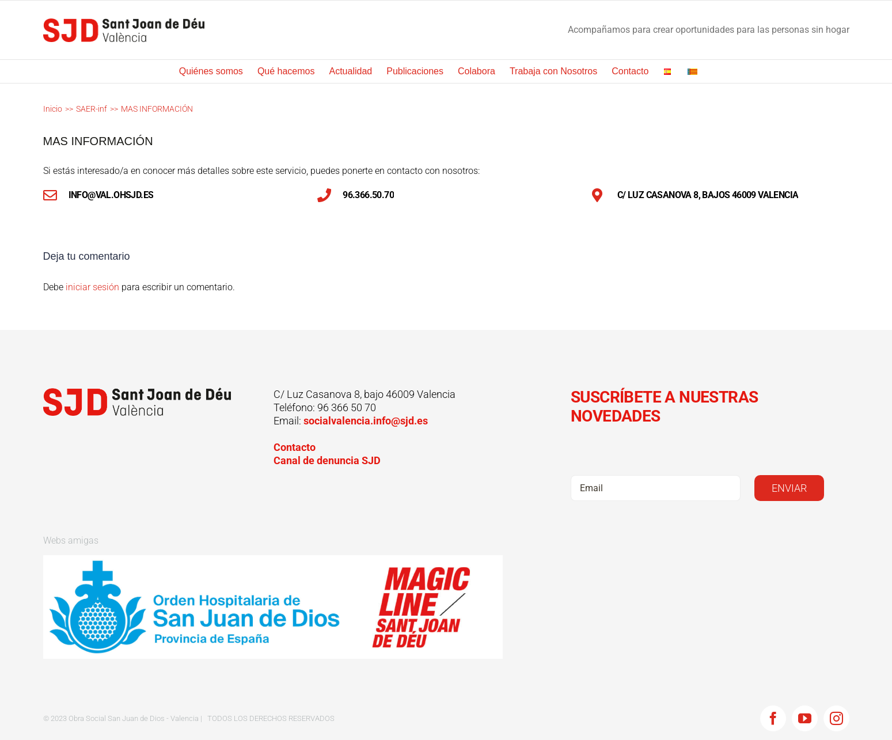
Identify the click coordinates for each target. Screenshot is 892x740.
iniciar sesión (94, 287)
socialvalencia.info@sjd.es (365, 421)
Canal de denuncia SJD (327, 460)
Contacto (295, 447)
